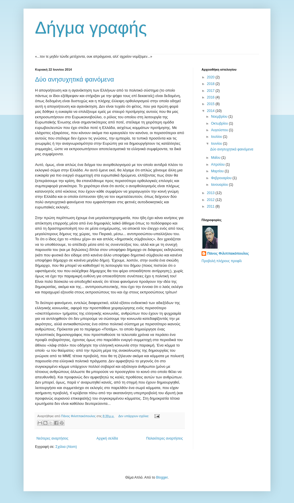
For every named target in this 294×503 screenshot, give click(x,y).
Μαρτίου (218, 171)
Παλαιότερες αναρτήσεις (164, 438)
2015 (211, 104)
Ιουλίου (217, 137)
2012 (211, 200)
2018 (211, 84)
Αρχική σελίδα (107, 438)
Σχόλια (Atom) (66, 447)
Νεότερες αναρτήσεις (52, 438)
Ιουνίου (217, 144)
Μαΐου (216, 158)
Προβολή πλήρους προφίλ (222, 261)
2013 (211, 193)
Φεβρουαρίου (222, 178)
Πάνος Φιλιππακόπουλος (228, 254)
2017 (211, 91)
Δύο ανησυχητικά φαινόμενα (74, 79)
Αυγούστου (220, 130)
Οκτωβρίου (220, 123)
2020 (211, 77)
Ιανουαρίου (220, 185)
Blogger (162, 477)
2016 (211, 97)
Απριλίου (218, 164)
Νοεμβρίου (220, 117)
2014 (211, 111)
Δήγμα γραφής (91, 27)
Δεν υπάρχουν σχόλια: (134, 416)
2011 (211, 206)
